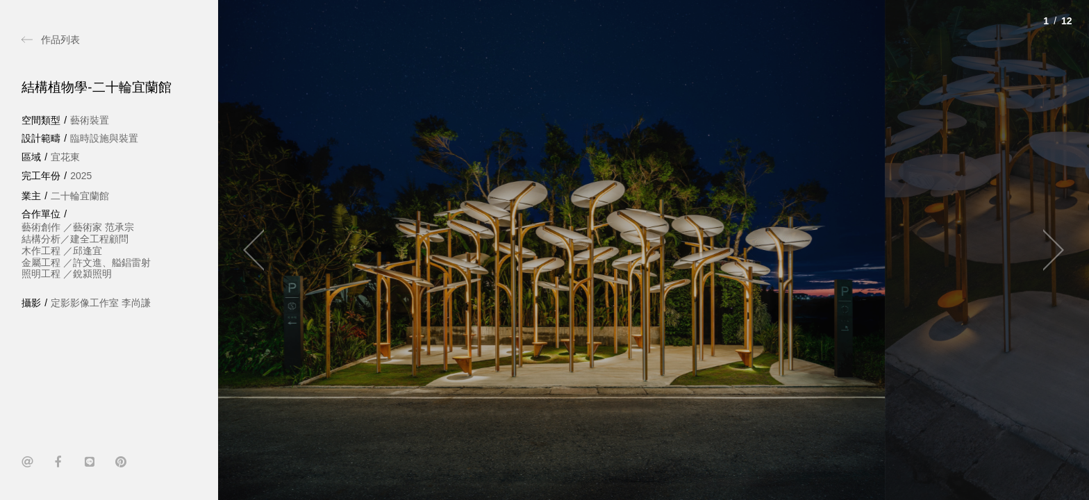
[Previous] (259, 250)
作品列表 (60, 39)
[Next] (1047, 250)
